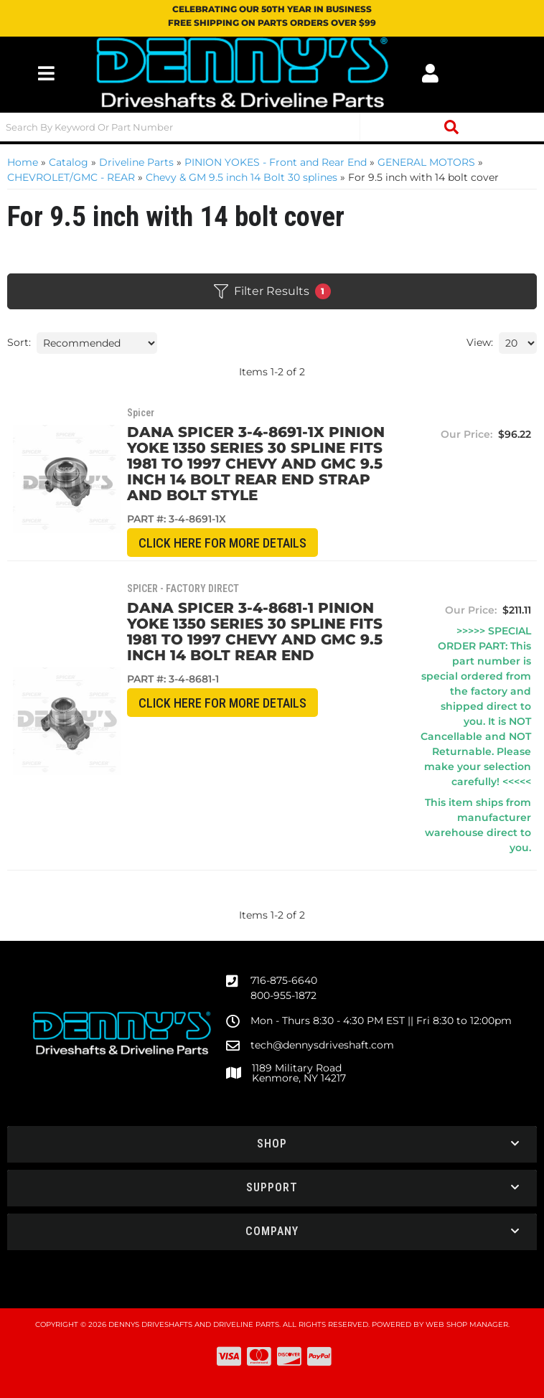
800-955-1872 (283, 995)
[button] (272, 127)
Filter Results (272, 291)
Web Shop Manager (467, 1324)
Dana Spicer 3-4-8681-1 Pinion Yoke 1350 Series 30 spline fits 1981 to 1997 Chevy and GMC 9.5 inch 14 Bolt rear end (259, 631)
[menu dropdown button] (46, 73)
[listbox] (97, 343)
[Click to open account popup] (429, 73)
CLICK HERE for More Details (227, 542)
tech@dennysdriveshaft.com (322, 1045)
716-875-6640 (283, 980)
